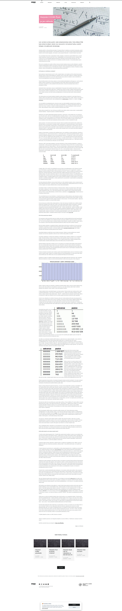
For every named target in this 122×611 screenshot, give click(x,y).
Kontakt (82, 2)
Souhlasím (74, 604)
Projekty (50, 2)
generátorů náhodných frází (69, 229)
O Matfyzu (73, 2)
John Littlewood (58, 451)
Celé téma (61, 569)
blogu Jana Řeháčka (59, 524)
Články (41, 2)
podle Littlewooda (64, 492)
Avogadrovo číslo (72, 193)
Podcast (58, 2)
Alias (66, 2)
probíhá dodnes (65, 100)
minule (55, 414)
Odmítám (74, 607)
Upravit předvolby (45, 608)
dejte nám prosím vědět (80, 577)
